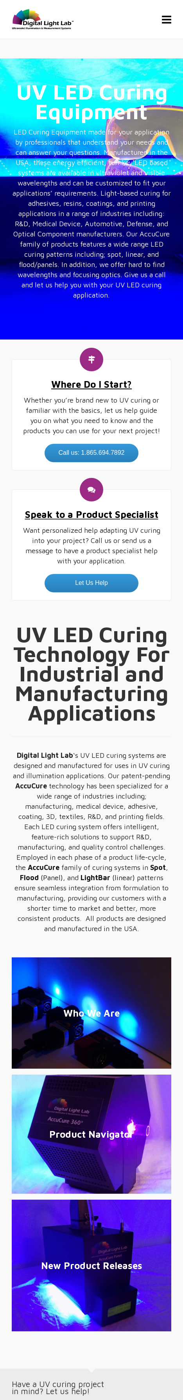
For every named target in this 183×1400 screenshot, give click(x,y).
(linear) (108, 877)
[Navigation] (166, 19)
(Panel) (41, 877)
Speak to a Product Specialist (91, 514)
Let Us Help (91, 582)
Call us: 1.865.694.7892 (91, 452)
